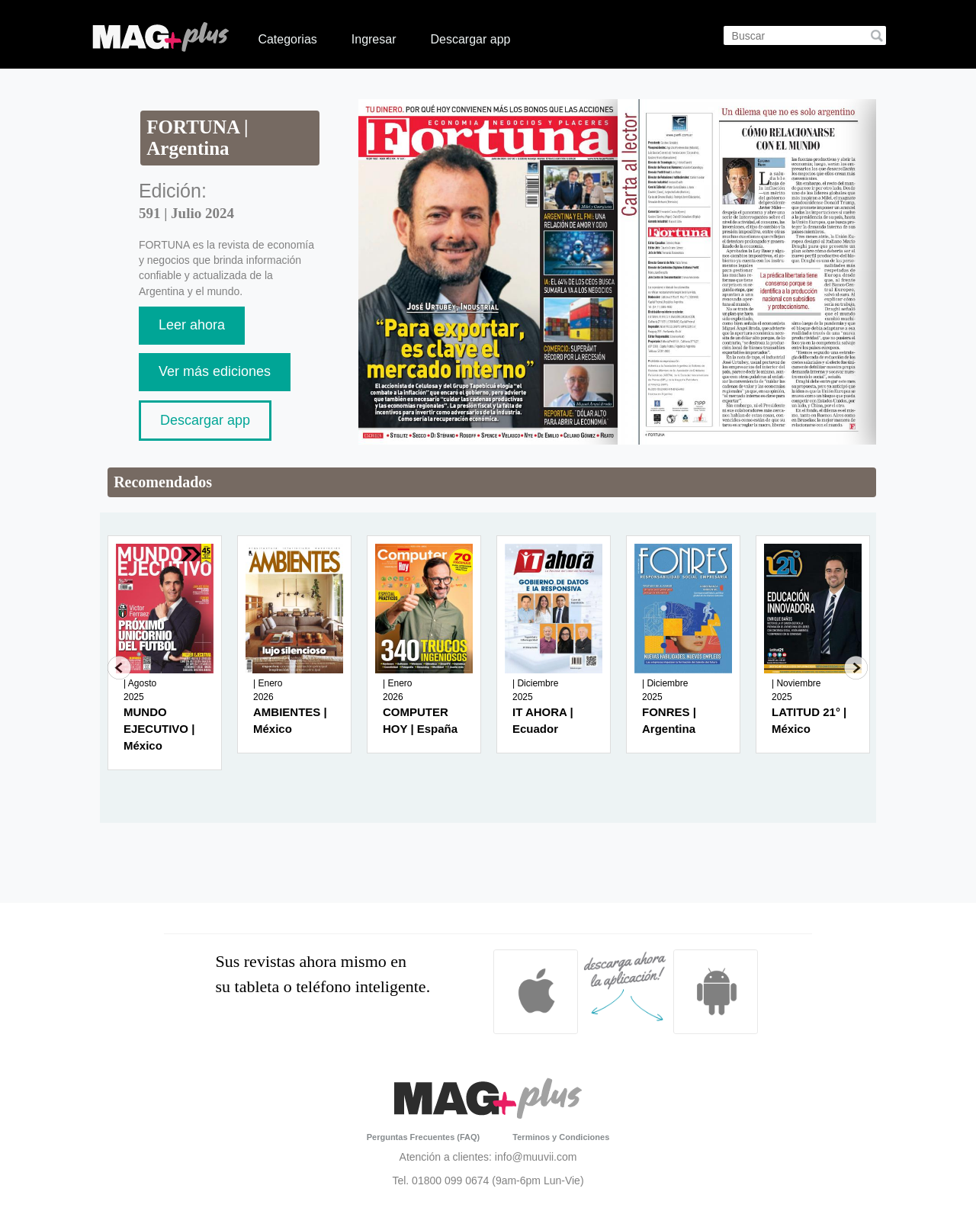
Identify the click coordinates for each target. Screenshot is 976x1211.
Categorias (287, 39)
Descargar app (470, 39)
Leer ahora (192, 324)
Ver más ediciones (215, 371)
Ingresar (374, 39)
